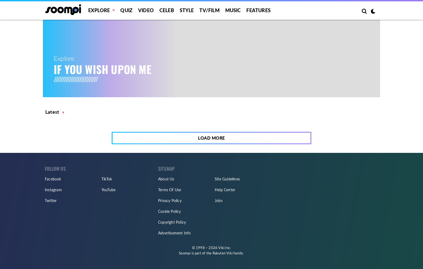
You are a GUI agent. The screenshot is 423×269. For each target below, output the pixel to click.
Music (233, 10)
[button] (54, 112)
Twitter (51, 200)
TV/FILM (209, 10)
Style (187, 10)
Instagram (53, 189)
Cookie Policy (169, 211)
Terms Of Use (169, 189)
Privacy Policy (170, 200)
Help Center (225, 189)
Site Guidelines (227, 179)
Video (146, 10)
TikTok (106, 179)
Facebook (53, 179)
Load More (211, 137)
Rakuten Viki (223, 253)
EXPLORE (99, 10)
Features (258, 10)
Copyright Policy (172, 222)
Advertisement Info (174, 233)
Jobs (219, 200)
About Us (166, 179)
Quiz (126, 10)
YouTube (108, 189)
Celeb (166, 10)
